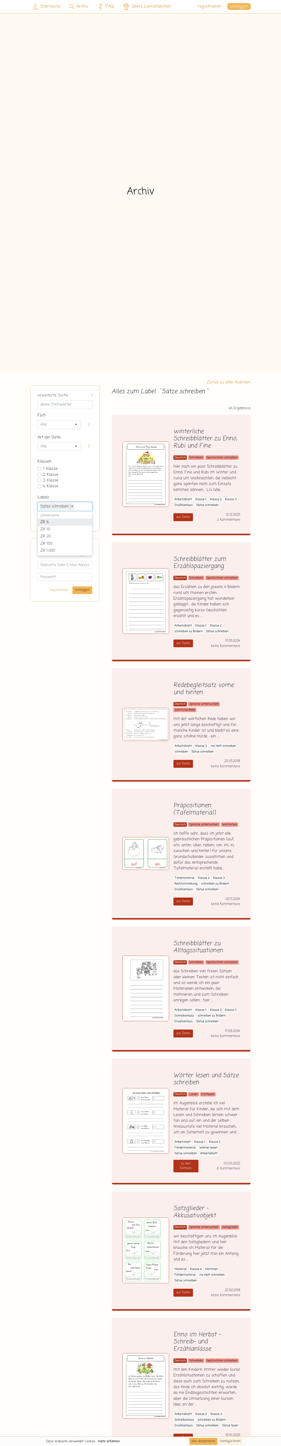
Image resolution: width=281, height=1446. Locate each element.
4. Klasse (50, 486)
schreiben (181, 752)
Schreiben (196, 458)
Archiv (78, 6)
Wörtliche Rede (185, 710)
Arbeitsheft (183, 1142)
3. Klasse (50, 480)
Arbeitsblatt (183, 499)
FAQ (105, 6)
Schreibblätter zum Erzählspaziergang (199, 563)
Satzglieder (230, 1227)
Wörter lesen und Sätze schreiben (206, 1079)
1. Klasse (50, 469)
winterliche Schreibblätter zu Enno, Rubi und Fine (205, 438)
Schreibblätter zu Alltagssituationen (198, 947)
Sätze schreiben (207, 505)
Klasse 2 (216, 499)
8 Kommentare (228, 1168)
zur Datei (183, 517)
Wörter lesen (208, 1148)
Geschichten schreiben (222, 458)
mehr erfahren (109, 1441)
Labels (43, 497)
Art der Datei (49, 437)
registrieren (209, 6)
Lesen (193, 1094)
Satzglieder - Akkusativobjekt (194, 1212)
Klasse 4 (196, 1269)
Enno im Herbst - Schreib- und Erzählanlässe (197, 1342)
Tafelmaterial (185, 878)
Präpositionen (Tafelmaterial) (194, 809)
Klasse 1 (200, 499)
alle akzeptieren (203, 1441)
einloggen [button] (239, 6)
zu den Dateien (186, 1166)
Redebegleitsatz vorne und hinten (203, 689)
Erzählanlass (184, 505)
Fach (42, 415)
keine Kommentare (225, 646)
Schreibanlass (184, 1016)
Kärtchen (211, 1269)
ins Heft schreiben (223, 746)
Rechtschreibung (186, 884)
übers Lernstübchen (146, 7)
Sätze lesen (230, 1426)
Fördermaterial (185, 1148)
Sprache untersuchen (203, 704)
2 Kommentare (228, 519)
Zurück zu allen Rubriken (229, 382)
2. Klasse (50, 475)
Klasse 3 (231, 499)
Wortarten (229, 825)
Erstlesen (207, 1094)
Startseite (46, 6)
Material (181, 1269)
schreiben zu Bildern (189, 631)
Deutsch (180, 458)
